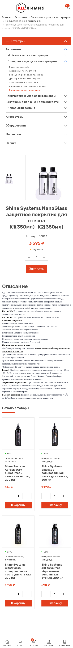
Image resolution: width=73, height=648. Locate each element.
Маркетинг (14, 134)
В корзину (18, 505)
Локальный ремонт (21, 108)
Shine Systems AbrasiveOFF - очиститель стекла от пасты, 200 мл (17, 473)
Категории (15, 41)
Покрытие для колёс (19, 67)
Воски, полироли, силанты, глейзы (26, 75)
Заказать (36, 269)
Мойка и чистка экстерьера (27, 55)
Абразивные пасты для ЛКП (23, 71)
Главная (6, 17)
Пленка (11, 143)
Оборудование (16, 125)
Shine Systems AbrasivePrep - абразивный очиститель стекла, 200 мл (52, 571)
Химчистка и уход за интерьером (31, 96)
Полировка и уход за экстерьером (51, 17)
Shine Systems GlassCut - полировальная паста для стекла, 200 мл (54, 473)
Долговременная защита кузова (25, 78)
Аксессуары (15, 116)
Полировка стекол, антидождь (23, 21)
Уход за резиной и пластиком (23, 82)
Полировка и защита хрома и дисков (27, 86)
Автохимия (21, 17)
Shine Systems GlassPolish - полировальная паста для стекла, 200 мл (18, 571)
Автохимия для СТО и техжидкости (33, 102)
